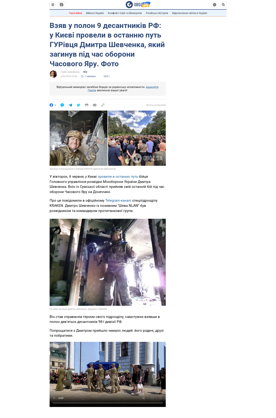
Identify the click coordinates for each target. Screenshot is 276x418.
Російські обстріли (157, 13)
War (85, 72)
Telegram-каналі (118, 200)
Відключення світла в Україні (189, 13)
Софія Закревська (70, 72)
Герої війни (75, 13)
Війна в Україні (95, 13)
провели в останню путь (118, 176)
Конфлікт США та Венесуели (125, 13)
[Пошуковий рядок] (223, 4)
